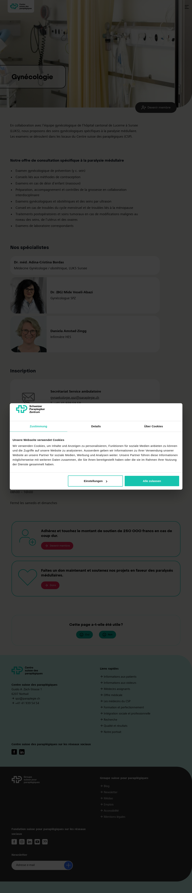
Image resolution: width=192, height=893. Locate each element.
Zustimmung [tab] (38, 426)
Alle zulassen (152, 481)
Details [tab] (96, 426)
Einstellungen (95, 481)
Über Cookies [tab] (153, 426)
